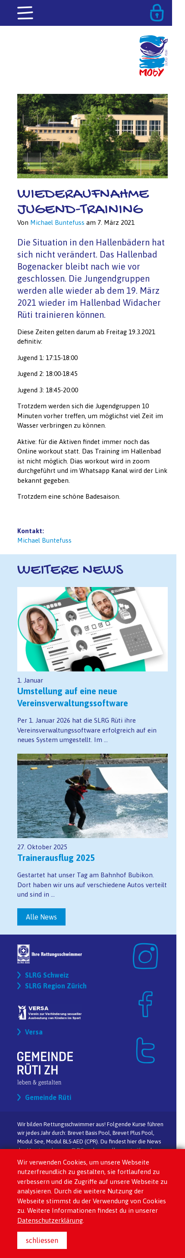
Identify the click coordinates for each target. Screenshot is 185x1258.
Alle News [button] (41, 917)
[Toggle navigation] (25, 13)
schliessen (42, 1240)
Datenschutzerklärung (50, 1220)
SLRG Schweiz (47, 975)
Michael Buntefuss (44, 540)
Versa (34, 1032)
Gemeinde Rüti (48, 1097)
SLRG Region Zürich (56, 986)
